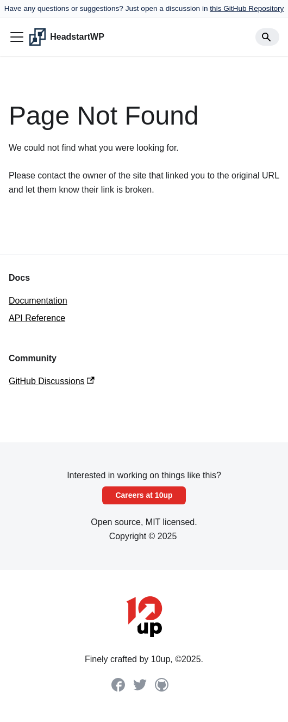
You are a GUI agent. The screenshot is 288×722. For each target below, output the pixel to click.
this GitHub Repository (247, 8)
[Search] (267, 37)
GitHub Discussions (52, 381)
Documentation (38, 300)
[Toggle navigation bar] (17, 37)
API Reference (37, 318)
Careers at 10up (143, 495)
